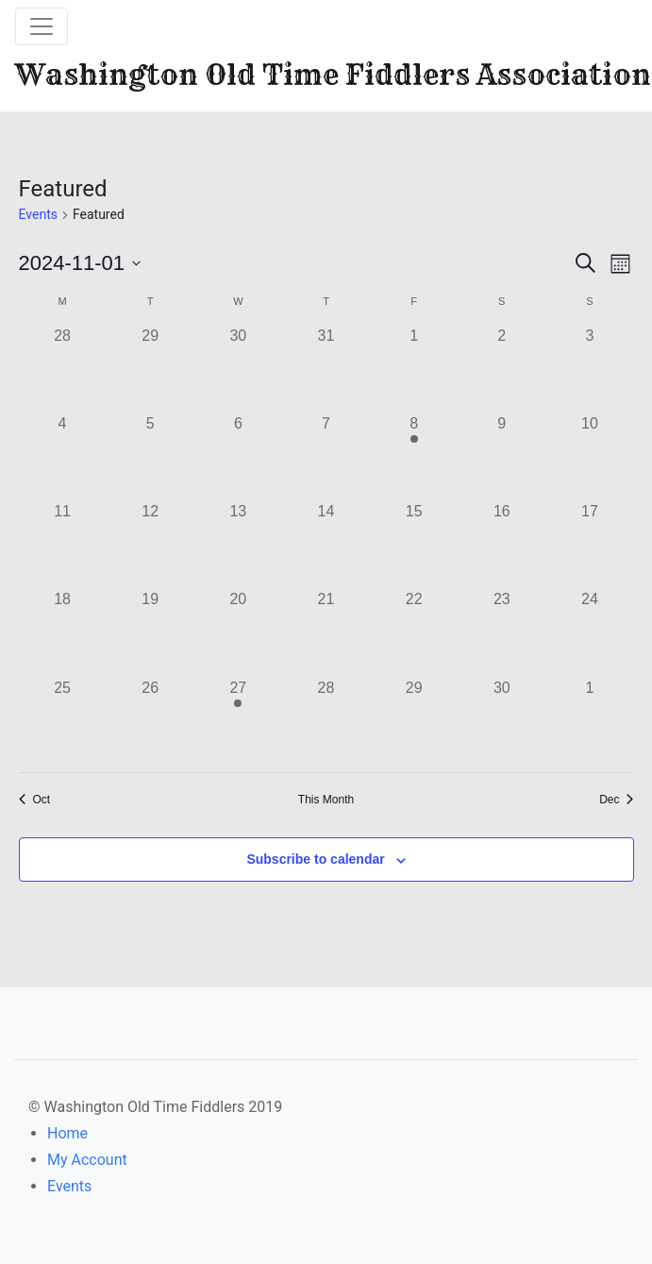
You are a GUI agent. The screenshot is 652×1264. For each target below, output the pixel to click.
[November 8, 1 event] (414, 456)
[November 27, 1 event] (238, 721)
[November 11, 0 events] (63, 544)
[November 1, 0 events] (414, 369)
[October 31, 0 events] (326, 369)
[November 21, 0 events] (326, 632)
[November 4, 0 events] (63, 456)
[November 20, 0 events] (238, 632)
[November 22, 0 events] (414, 632)
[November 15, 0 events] (414, 544)
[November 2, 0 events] (501, 369)
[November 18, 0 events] (63, 632)
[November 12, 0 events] (150, 544)
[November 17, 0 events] (589, 544)
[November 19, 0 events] (150, 632)
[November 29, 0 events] (414, 721)
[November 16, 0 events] (501, 544)
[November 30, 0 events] (501, 721)
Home (67, 1133)
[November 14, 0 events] (326, 544)
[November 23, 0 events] (501, 632)
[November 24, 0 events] (589, 632)
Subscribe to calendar (315, 859)
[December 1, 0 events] (589, 721)
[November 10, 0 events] (589, 456)
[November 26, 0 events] (150, 721)
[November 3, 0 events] (589, 369)
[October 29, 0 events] (150, 369)
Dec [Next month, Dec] (616, 799)
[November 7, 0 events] (326, 456)
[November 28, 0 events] (326, 721)
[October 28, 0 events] (63, 369)
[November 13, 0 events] (238, 544)
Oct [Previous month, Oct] (35, 799)
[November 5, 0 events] (150, 456)
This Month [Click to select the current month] (326, 799)
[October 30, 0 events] (238, 369)
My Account (87, 1160)
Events (38, 214)
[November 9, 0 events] (501, 456)
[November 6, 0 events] (238, 456)
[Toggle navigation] (41, 26)
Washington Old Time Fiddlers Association (333, 75)
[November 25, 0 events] (63, 721)
